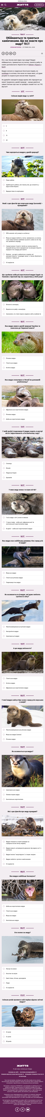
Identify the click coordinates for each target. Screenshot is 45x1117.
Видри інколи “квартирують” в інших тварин (24, 855)
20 (24, 141)
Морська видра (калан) (24, 735)
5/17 (23, 321)
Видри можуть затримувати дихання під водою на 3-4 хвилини (24, 849)
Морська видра (24, 574)
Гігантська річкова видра (24, 578)
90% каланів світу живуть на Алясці (24, 234)
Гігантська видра (24, 364)
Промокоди (22, 1076)
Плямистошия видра (24, 795)
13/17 (22, 747)
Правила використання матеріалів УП (12, 1074)
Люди (24, 984)
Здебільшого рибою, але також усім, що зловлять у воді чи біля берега (24, 186)
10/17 (22, 590)
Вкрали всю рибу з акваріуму (24, 310)
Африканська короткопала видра (24, 410)
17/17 (22, 995)
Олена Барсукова (15, 47)
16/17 (22, 928)
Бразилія (24, 478)
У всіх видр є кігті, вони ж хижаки (24, 518)
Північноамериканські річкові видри (24, 627)
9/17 (23, 536)
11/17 (23, 644)
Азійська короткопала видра (24, 420)
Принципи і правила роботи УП (34, 1074)
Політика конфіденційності (28, 1072)
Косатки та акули (24, 974)
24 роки (24, 1037)
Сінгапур (24, 464)
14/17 (22, 807)
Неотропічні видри (24, 632)
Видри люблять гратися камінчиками (24, 860)
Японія (24, 469)
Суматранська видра (24, 791)
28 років (24, 1042)
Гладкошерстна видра (24, 583)
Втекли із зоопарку (24, 305)
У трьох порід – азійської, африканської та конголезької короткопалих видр (24, 524)
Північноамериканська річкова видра (24, 730)
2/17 (23, 148)
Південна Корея (24, 473)
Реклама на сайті (13, 1072)
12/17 (22, 695)
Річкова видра (24, 359)
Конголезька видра (24, 921)
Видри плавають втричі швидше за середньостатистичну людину (24, 843)
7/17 (23, 427)
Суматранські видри (24, 637)
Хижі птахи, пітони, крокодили (24, 979)
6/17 (23, 375)
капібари (5, 73)
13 (24, 136)
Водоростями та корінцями (24, 192)
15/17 (22, 871)
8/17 (23, 485)
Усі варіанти (24, 263)
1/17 (23, 91)
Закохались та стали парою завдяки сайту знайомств (24, 315)
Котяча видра (24, 368)
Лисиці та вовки (24, 969)
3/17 (23, 199)
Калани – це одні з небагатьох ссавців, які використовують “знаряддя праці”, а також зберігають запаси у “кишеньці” (24, 257)
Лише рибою (24, 181)
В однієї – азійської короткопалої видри (24, 529)
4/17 (23, 270)
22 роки (24, 1033)
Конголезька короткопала (24, 800)
